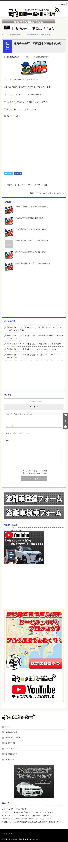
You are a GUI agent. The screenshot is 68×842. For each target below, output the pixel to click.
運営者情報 (8, 834)
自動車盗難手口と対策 (12, 738)
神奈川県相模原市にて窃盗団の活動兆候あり (32, 263)
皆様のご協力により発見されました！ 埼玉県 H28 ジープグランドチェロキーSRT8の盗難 (35, 328)
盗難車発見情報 (10, 743)
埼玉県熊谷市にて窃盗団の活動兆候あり (31, 252)
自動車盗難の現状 (10, 732)
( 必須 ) (10, 426)
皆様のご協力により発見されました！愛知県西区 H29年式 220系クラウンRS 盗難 (35, 337)
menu (63, 4)
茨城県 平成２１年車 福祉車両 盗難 (45, 193)
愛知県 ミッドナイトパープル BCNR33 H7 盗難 (27, 185)
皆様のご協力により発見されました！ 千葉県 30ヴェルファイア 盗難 (34, 344)
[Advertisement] (34, 143)
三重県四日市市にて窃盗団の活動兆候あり (31, 207)
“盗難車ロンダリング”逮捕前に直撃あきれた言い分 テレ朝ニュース (26, 819)
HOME (6, 727)
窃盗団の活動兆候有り (16, 34)
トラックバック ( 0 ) (34, 401)
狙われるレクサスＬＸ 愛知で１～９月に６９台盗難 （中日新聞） (26, 815)
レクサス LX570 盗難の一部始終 (14, 809)
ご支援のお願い (10, 759)
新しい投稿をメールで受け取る (35, 473)
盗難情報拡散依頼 (10, 754)
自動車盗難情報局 (42, 57)
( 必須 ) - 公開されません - (18, 433)
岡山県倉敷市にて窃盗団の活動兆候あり (31, 229)
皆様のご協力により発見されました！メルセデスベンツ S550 (31, 349)
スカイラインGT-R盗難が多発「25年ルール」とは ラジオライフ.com (27, 812)
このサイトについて (11, 749)
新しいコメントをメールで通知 (35, 471)
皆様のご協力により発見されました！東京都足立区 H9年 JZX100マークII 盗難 (34, 356)
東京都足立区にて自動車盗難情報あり (30, 218)
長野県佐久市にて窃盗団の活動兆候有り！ (31, 241)
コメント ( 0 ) (34, 407)
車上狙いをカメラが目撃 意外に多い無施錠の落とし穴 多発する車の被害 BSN (31, 822)
